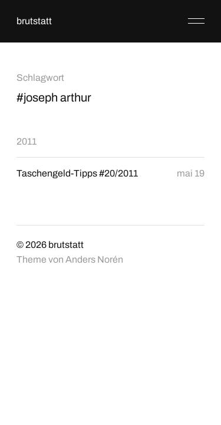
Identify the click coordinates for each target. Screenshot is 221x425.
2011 (27, 141)
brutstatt (34, 21)
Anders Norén (94, 259)
